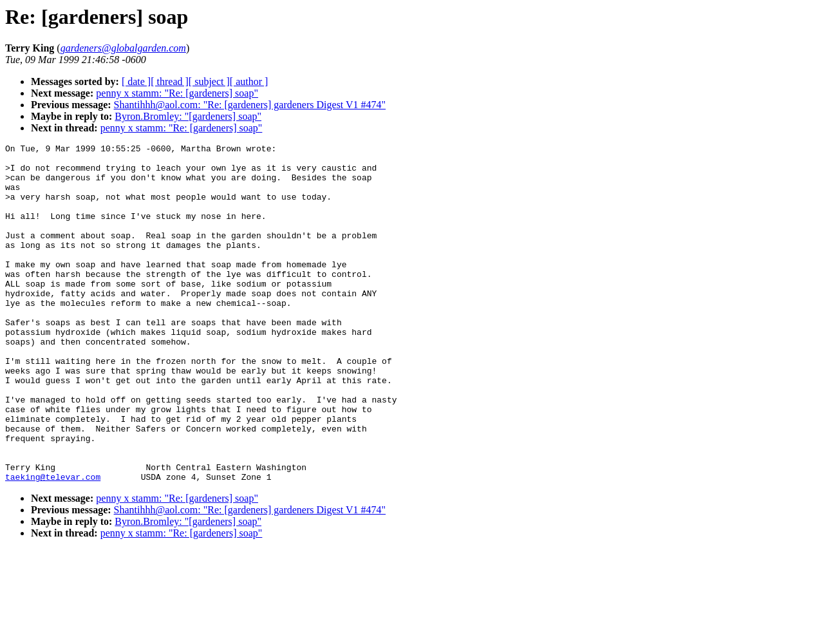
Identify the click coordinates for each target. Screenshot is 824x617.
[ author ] (249, 81)
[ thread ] (170, 81)
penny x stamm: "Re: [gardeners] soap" (177, 93)
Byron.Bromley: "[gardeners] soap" (188, 116)
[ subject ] (209, 81)
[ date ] (136, 81)
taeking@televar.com (52, 544)
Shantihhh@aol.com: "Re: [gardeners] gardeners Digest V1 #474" (250, 104)
